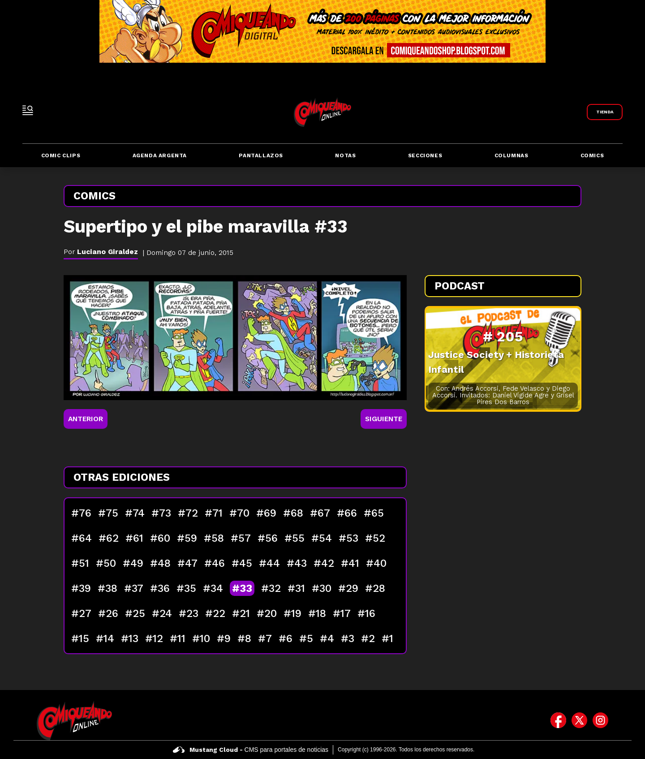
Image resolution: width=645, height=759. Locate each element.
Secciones (425, 155)
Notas (345, 155)
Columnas (511, 155)
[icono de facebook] (558, 720)
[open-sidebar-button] (27, 110)
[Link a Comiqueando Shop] (605, 112)
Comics (592, 155)
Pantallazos (261, 155)
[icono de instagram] (600, 720)
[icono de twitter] (579, 720)
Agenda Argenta (160, 155)
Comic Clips (61, 155)
